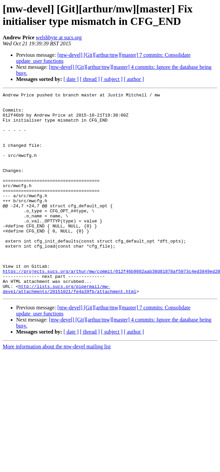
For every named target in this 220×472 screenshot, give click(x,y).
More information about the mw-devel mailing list (57, 387)
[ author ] (134, 79)
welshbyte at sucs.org (59, 37)
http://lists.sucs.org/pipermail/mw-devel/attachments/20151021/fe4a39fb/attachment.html (69, 329)
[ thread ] (90, 79)
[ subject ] (112, 79)
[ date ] (71, 79)
